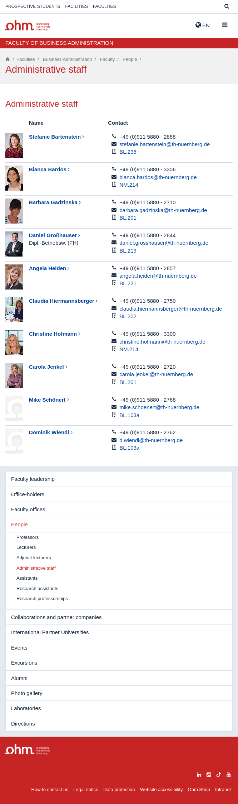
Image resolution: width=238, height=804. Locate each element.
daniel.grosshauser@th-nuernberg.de (163, 243)
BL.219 (128, 251)
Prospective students (32, 6)
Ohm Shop (199, 789)
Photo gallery (27, 693)
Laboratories (26, 708)
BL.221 (128, 283)
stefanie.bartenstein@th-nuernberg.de (164, 144)
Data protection (119, 789)
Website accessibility (161, 789)
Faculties (104, 6)
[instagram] (209, 773)
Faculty (107, 59)
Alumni (19, 678)
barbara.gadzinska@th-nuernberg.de (163, 210)
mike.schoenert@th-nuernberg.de (159, 407)
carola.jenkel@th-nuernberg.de (156, 374)
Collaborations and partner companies (56, 617)
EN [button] (202, 25)
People (130, 59)
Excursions (24, 663)
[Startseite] (7, 59)
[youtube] (229, 773)
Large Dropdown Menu (27, 749)
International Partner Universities (50, 632)
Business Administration (67, 59)
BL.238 (128, 152)
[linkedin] (199, 773)
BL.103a (129, 415)
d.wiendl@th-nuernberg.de (151, 440)
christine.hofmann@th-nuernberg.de (162, 342)
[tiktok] (219, 773)
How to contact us (49, 789)
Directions (23, 724)
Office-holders (27, 494)
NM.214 (128, 185)
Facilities (76, 6)
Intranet (223, 789)
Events (19, 648)
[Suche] (226, 6)
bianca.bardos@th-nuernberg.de (158, 177)
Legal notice (85, 789)
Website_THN (27, 25)
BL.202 (128, 316)
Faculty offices (28, 509)
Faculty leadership (33, 479)
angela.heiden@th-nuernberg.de (158, 276)
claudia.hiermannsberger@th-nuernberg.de (170, 309)
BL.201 (128, 218)
